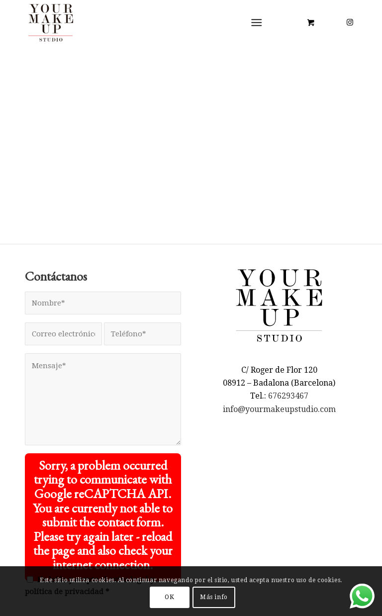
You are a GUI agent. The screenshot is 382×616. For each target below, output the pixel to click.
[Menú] (257, 22)
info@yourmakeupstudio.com (279, 409)
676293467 (288, 396)
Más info (214, 597)
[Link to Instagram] (349, 22)
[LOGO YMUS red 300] (51, 22)
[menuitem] (259, 22)
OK (169, 597)
